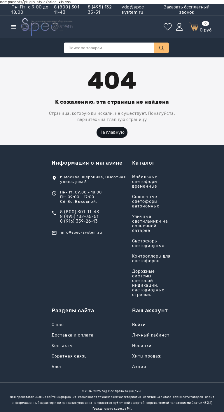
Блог (57, 367)
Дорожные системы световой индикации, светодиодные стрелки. (148, 283)
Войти (139, 325)
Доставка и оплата (73, 335)
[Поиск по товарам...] (109, 48)
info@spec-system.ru (81, 232)
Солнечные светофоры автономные (146, 202)
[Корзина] (201, 27)
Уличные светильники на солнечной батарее (150, 223)
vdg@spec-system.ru (134, 9)
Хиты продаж (146, 356)
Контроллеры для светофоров (151, 258)
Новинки (142, 346)
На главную (112, 132)
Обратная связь (69, 356)
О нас (58, 325)
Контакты (62, 346)
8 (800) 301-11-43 (67, 9)
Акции (139, 367)
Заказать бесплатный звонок (186, 9)
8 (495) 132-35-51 (101, 9)
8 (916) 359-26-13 (79, 221)
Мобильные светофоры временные (145, 182)
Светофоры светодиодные (148, 243)
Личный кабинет (150, 335)
